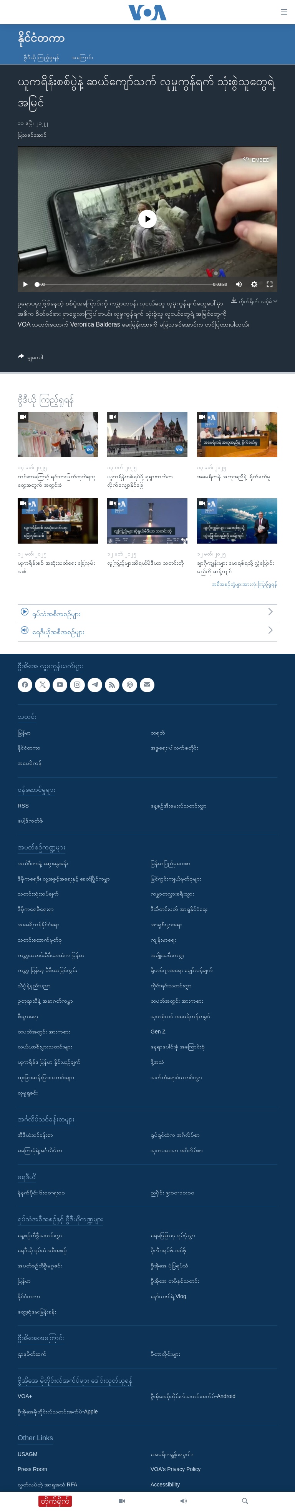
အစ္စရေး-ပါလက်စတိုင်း (174, 748)
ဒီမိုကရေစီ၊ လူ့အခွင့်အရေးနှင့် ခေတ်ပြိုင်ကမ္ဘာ (64, 879)
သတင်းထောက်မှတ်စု (40, 940)
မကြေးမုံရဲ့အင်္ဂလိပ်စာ (40, 1150)
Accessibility (165, 1484)
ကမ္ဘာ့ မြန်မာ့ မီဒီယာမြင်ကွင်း (47, 970)
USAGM (27, 1454)
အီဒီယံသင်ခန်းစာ (35, 1135)
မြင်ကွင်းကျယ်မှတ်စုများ (176, 879)
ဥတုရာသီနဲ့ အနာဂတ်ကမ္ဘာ (45, 1001)
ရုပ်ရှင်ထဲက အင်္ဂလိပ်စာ (175, 1135)
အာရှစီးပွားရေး (166, 924)
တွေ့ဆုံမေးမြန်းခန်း (37, 1312)
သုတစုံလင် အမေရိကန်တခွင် (180, 1016)
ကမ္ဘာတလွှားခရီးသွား (172, 894)
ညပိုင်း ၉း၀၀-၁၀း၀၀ (172, 1192)
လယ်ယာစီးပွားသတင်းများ (45, 1046)
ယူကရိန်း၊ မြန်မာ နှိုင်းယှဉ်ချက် (49, 1062)
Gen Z (158, 1031)
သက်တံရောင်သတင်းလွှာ (176, 1077)
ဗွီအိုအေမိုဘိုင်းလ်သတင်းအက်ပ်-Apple (58, 1411)
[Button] (30, 358)
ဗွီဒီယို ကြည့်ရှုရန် (41, 57)
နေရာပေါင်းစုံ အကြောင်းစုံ (178, 1046)
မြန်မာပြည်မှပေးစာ (171, 863)
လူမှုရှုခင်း (28, 1093)
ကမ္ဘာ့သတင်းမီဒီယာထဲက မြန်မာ (51, 955)
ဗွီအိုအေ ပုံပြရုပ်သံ (169, 1265)
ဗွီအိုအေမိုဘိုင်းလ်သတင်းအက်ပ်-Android (193, 1396)
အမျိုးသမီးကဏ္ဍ (167, 955)
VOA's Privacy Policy (176, 1469)
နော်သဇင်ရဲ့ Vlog (168, 1296)
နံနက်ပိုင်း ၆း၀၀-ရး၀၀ (41, 1192)
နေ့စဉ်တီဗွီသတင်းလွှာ (40, 1235)
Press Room (32, 1469)
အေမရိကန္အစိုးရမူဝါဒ (172, 1454)
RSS (23, 806)
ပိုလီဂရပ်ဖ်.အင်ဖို (168, 1250)
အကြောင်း (82, 57)
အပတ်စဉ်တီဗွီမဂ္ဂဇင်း (40, 1265)
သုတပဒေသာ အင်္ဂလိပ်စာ (177, 1150)
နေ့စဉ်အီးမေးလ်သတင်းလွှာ (179, 806)
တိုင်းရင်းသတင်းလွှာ (171, 985)
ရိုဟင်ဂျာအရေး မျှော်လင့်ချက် (182, 970)
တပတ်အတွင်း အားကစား (44, 1031)
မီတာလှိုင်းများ (165, 1354)
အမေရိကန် (29, 763)
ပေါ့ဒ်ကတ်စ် (30, 821)
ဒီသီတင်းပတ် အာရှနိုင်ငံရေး (179, 909)
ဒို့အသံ (157, 1062)
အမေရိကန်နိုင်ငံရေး (38, 924)
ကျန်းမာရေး (163, 940)
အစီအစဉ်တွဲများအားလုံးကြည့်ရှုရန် (244, 584)
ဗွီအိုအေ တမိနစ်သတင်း (175, 1281)
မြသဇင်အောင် (32, 135)
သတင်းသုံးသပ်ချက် (38, 894)
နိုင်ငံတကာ (29, 748)
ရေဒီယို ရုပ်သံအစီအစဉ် (42, 1250)
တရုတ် (158, 733)
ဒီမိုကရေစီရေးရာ (36, 909)
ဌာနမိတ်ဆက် (32, 1354)
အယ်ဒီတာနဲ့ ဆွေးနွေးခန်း (43, 863)
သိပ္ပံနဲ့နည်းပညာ (34, 985)
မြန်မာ (24, 733)
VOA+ (25, 1396)
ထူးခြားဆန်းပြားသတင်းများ (46, 1077)
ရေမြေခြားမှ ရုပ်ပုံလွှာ (173, 1235)
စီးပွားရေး (28, 1016)
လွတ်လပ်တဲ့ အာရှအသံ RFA (47, 1484)
